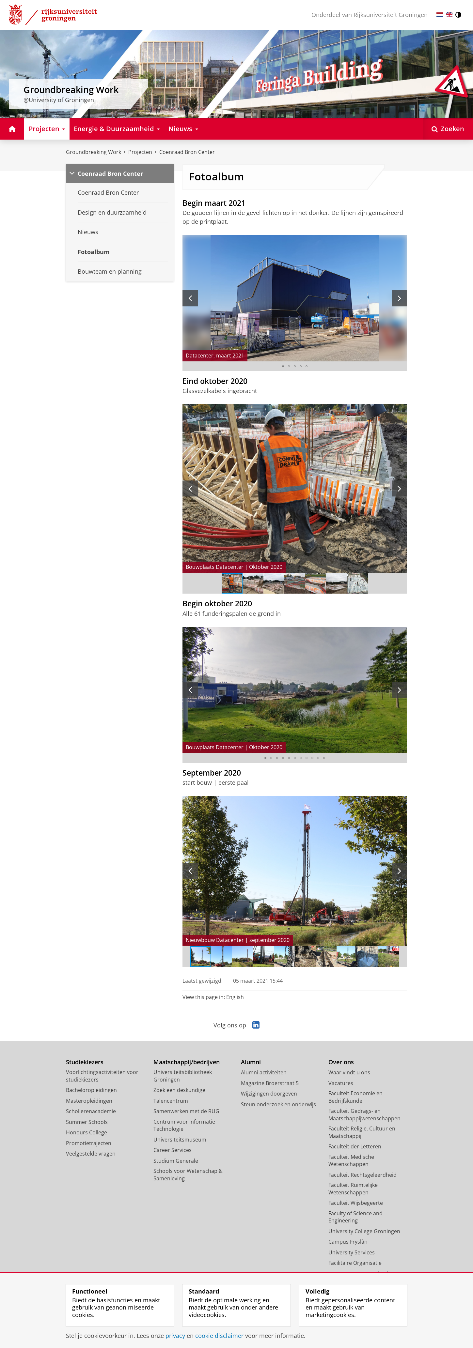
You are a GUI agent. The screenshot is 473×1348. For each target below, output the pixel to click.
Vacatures (340, 1083)
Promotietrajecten (88, 1143)
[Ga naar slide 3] (295, 366)
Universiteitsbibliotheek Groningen (182, 1075)
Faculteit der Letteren (354, 1146)
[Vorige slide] (190, 298)
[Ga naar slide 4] (301, 366)
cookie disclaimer (219, 1336)
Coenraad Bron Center (187, 152)
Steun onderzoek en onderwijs (278, 1104)
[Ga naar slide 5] (306, 366)
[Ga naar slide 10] (318, 758)
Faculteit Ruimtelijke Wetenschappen (353, 1188)
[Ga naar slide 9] (312, 758)
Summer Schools (87, 1122)
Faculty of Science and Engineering (355, 1217)
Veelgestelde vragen (91, 1153)
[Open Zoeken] (448, 128)
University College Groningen (364, 1231)
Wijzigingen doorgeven (269, 1093)
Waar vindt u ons (349, 1072)
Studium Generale (175, 1160)
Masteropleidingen (89, 1100)
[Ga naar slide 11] (324, 758)
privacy (175, 1336)
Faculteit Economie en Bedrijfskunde (355, 1097)
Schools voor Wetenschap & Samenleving (188, 1174)
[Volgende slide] (399, 298)
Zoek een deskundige (179, 1090)
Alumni (251, 1062)
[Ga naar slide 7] (357, 583)
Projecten (140, 152)
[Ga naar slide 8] (306, 758)
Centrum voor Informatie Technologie (184, 1125)
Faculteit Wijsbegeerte (355, 1202)
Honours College (86, 1132)
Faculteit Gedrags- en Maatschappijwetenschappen (364, 1114)
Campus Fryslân (348, 1241)
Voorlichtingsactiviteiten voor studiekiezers (102, 1075)
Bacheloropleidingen (91, 1090)
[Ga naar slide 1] (283, 366)
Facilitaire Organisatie (355, 1262)
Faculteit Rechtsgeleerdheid (362, 1174)
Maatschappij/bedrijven (186, 1062)
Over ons (341, 1062)
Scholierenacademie (91, 1111)
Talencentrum (170, 1100)
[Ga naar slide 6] (336, 583)
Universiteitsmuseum (179, 1139)
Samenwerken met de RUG (186, 1111)
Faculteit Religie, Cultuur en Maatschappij (361, 1132)
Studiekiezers (84, 1062)
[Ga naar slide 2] (289, 366)
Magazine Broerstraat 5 (270, 1083)
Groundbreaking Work (93, 152)
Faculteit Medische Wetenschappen (351, 1160)
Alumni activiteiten (264, 1072)
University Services (351, 1252)
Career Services (172, 1150)
